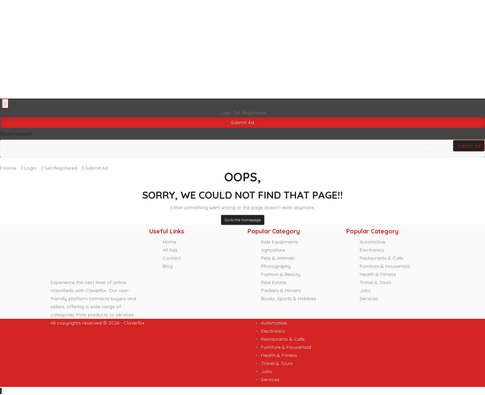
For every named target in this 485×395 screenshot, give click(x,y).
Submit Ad (242, 122)
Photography (276, 266)
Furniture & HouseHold (385, 266)
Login (226, 113)
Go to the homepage (243, 219)
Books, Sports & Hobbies (288, 298)
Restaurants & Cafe (381, 258)
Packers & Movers (281, 290)
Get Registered (249, 113)
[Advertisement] (202, 49)
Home (354, 148)
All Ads (378, 148)
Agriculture (273, 250)
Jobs (365, 290)
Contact (405, 148)
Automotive (372, 242)
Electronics (372, 250)
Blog (429, 148)
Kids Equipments (279, 242)
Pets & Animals (277, 258)
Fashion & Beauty (280, 274)
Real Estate (273, 282)
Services (369, 298)
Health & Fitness (378, 274)
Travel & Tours (375, 282)
